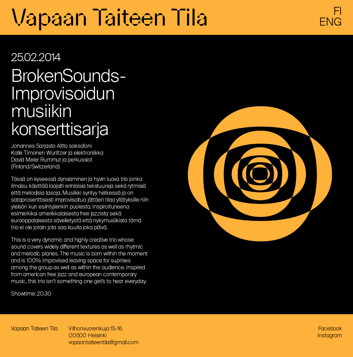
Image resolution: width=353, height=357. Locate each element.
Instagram (329, 335)
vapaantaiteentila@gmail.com (104, 342)
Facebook (330, 328)
